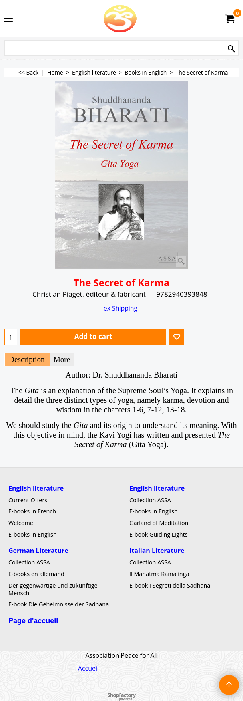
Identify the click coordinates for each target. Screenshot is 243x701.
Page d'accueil (33, 621)
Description (27, 359)
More (62, 359)
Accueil (88, 668)
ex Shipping (120, 308)
